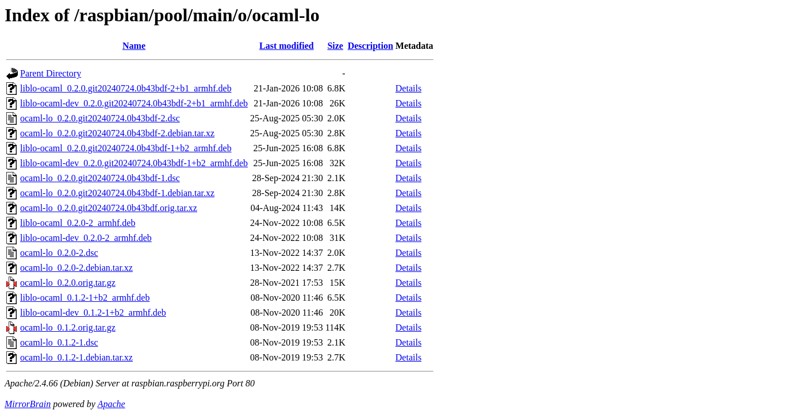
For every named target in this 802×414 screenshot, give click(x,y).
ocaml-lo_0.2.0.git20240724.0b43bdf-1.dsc (100, 178)
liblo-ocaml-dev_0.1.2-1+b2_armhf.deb (93, 312)
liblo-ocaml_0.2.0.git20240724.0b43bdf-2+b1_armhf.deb (126, 88)
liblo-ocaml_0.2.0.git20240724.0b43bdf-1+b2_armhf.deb (126, 148)
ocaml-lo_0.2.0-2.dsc (59, 253)
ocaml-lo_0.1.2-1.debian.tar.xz (76, 357)
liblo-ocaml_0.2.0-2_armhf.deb (77, 223)
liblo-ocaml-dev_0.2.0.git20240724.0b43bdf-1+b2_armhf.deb (134, 163)
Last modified (286, 46)
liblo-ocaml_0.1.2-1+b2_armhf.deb (84, 297)
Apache (111, 404)
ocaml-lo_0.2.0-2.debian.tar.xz (76, 268)
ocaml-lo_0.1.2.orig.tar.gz (68, 327)
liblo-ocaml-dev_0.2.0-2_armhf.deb (86, 238)
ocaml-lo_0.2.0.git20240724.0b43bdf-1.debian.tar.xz (117, 193)
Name (133, 46)
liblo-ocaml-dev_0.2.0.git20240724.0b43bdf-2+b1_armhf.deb (134, 103)
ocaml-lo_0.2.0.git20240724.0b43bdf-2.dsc (100, 118)
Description (370, 46)
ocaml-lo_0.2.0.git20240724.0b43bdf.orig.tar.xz (108, 208)
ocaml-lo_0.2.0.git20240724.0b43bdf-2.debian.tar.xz (117, 133)
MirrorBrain (28, 404)
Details (408, 88)
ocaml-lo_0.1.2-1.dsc (59, 342)
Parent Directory (50, 73)
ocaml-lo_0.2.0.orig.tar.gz (68, 283)
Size (335, 46)
